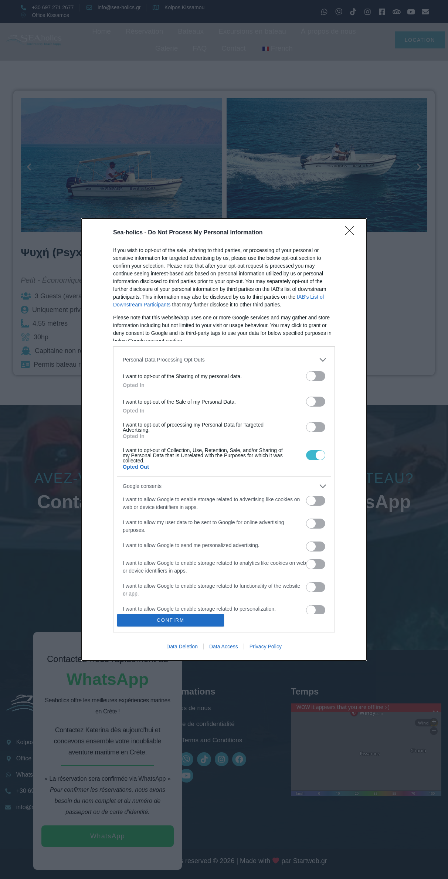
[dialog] (224, 439)
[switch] (315, 376)
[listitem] (224, 360)
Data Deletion (182, 646)
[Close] (352, 233)
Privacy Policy (266, 646)
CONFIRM (170, 620)
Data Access (223, 646)
